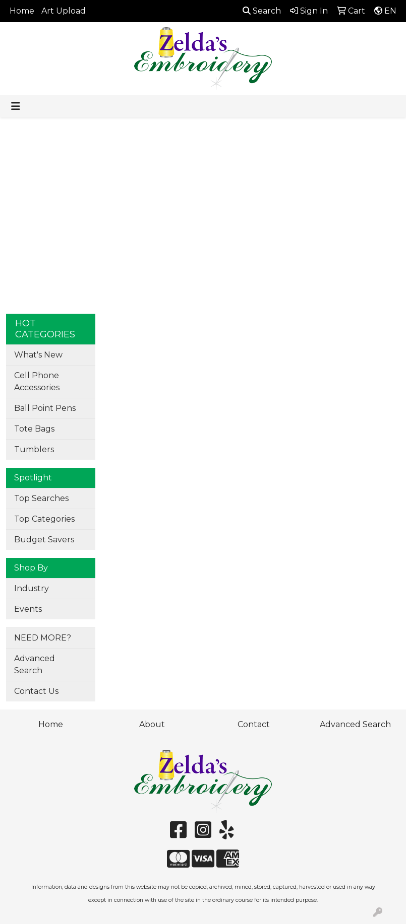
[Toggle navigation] (15, 106)
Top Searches (41, 498)
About (152, 724)
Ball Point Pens (45, 408)
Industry (31, 588)
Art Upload (63, 11)
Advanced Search (34, 664)
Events (28, 609)
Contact (254, 724)
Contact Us (36, 691)
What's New (38, 355)
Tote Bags (34, 429)
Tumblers (34, 449)
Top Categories (44, 519)
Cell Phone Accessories (37, 381)
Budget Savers (44, 539)
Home (22, 11)
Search (262, 11)
